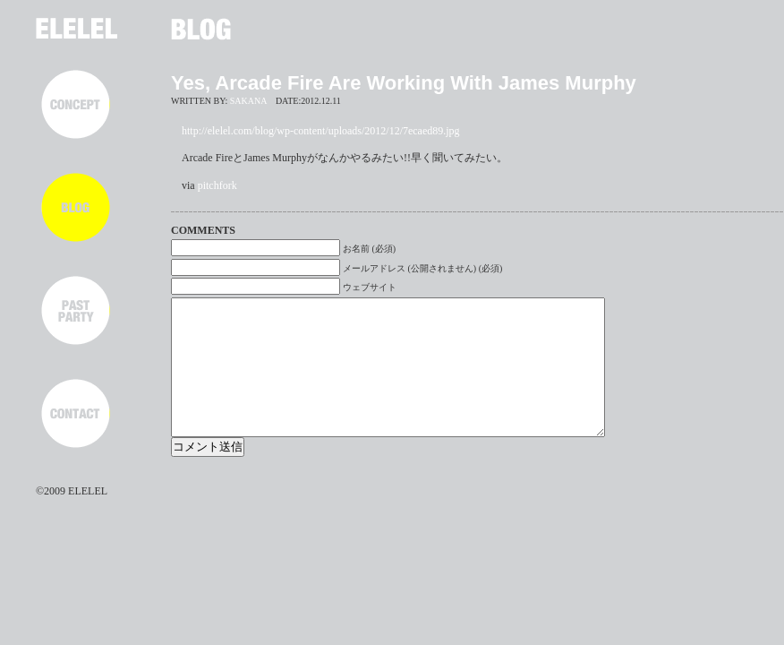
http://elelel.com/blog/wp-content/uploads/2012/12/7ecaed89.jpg (321, 131)
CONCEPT (75, 104)
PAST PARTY (75, 310)
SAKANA (248, 101)
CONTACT (75, 413)
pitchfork (217, 185)
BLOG (75, 207)
